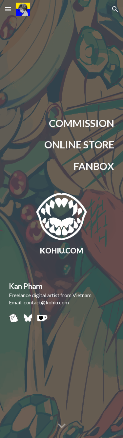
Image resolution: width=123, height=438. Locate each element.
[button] (8, 9)
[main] (61, 123)
